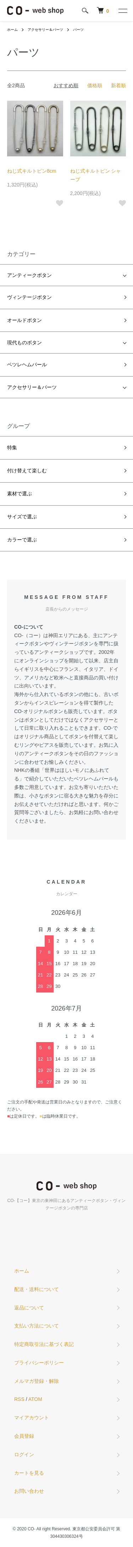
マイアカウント (31, 1417)
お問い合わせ (29, 1491)
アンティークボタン (29, 275)
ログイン (24, 1454)
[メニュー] (122, 10)
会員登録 (24, 1436)
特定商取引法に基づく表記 (44, 1344)
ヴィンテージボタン (29, 297)
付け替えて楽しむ (27, 470)
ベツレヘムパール (27, 364)
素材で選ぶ (19, 493)
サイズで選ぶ (22, 516)
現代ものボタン (24, 342)
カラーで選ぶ (22, 539)
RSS (19, 1399)
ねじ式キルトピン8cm (31, 171)
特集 (12, 447)
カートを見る (29, 1473)
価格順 (94, 85)
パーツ (78, 30)
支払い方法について (36, 1326)
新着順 (118, 85)
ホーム (12, 30)
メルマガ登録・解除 (36, 1381)
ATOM (35, 1399)
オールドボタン (24, 320)
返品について (29, 1308)
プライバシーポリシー (39, 1362)
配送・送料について (36, 1289)
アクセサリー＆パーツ (45, 30)
